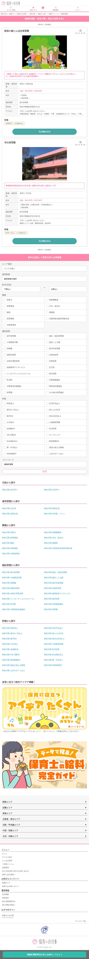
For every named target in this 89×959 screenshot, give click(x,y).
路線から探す (42, 14)
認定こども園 (53, 342)
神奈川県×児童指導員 (11, 554)
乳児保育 (51, 428)
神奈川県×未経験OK (10, 649)
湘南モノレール (54, 14)
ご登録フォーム (8, 864)
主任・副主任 (53, 306)
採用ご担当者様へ (9, 875)
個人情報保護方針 (9, 901)
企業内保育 (52, 355)
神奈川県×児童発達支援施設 (13, 609)
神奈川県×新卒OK (9, 639)
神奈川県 (32, 14)
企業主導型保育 (12, 361)
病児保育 (51, 373)
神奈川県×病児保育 (52, 599)
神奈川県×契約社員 (52, 508)
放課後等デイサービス (14, 367)
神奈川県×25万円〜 (52, 490)
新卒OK (8, 416)
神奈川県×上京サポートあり (13, 670)
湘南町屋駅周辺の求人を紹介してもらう (44, 954)
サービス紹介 (7, 857)
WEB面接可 (10, 454)
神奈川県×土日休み (10, 644)
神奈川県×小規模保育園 (53, 644)
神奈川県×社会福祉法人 (53, 655)
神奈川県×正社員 (9, 508)
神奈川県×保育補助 (10, 548)
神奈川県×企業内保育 (52, 588)
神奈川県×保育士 (9, 532)
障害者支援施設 (54, 386)
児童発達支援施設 (12, 386)
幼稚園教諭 (52, 300)
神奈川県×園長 (8, 543)
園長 (7, 312)
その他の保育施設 (55, 392)
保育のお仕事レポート (10, 886)
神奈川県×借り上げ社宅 (53, 633)
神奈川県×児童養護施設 (53, 604)
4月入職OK (10, 435)
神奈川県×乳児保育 (52, 649)
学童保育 (51, 361)
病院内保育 (10, 355)
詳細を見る (44, 131)
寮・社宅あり (11, 447)
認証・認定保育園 (55, 336)
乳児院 (8, 380)
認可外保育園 (53, 348)
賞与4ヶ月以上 (11, 410)
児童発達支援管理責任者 (57, 318)
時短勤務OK (52, 441)
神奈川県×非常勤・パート (54, 514)
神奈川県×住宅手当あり (53, 628)
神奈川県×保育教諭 (10, 538)
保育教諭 (9, 306)
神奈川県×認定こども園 (53, 578)
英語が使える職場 (55, 447)
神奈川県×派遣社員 (10, 514)
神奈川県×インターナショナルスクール (18, 599)
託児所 (50, 367)
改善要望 (5, 868)
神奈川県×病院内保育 (11, 588)
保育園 (8, 392)
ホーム (4, 854)
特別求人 (9, 403)
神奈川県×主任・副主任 (53, 538)
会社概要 (5, 894)
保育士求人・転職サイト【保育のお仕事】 (14, 14)
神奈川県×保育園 (51, 609)
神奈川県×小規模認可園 (11, 578)
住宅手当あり (53, 403)
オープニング (53, 435)
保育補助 (9, 318)
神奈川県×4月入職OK (11, 655)
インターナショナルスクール (17, 373)
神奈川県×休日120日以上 (54, 639)
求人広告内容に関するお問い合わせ (15, 871)
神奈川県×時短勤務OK (11, 660)
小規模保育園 (53, 422)
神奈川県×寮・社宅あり (53, 660)
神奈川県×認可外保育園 (53, 583)
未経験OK (9, 428)
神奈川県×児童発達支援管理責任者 (58, 548)
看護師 (50, 312)
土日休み (9, 422)
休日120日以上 (53, 416)
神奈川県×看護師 (51, 543)
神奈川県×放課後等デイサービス (57, 593)
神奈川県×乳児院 (9, 604)
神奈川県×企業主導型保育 (12, 593)
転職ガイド (6, 883)
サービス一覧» (80, 921)
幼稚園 (8, 348)
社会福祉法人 (11, 441)
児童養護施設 (53, 380)
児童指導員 (10, 325)
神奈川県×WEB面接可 (53, 665)
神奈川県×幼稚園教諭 (52, 532)
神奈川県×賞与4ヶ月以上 (12, 633)
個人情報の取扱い (9, 905)
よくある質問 (7, 861)
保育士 (8, 300)
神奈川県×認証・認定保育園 (55, 572)
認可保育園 (10, 336)
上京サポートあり (55, 454)
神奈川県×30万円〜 (10, 490)
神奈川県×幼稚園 (9, 583)
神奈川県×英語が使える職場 (13, 665)
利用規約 (5, 898)
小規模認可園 (11, 342)
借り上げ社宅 (53, 410)
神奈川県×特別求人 (10, 628)
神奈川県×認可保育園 (11, 572)
